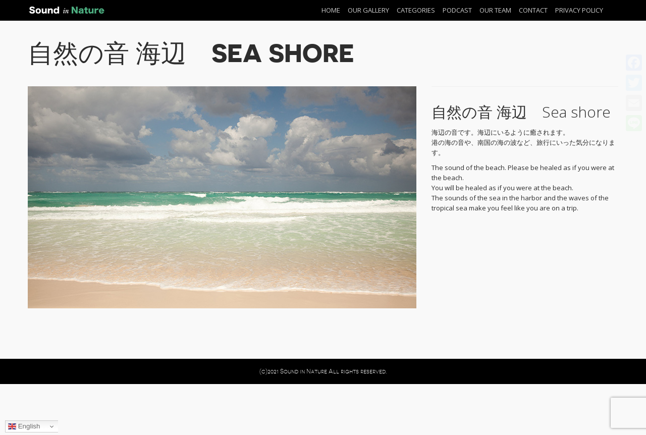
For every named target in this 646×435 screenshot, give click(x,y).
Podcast (457, 10)
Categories (416, 10)
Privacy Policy (579, 10)
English (24, 426)
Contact (533, 10)
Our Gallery (368, 10)
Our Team (495, 10)
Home (330, 10)
